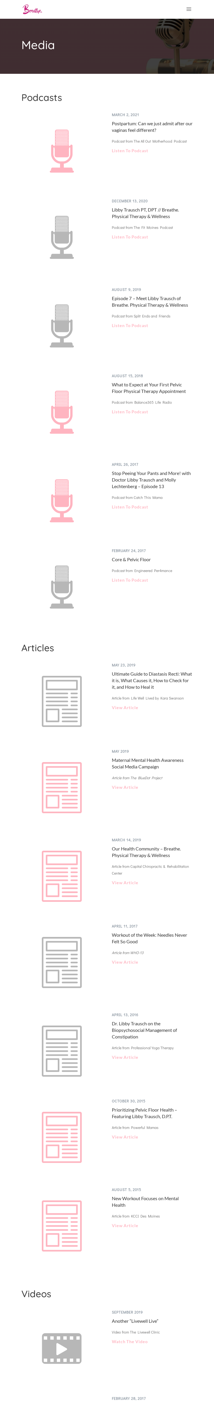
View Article (125, 708)
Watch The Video (129, 1334)
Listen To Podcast (130, 158)
